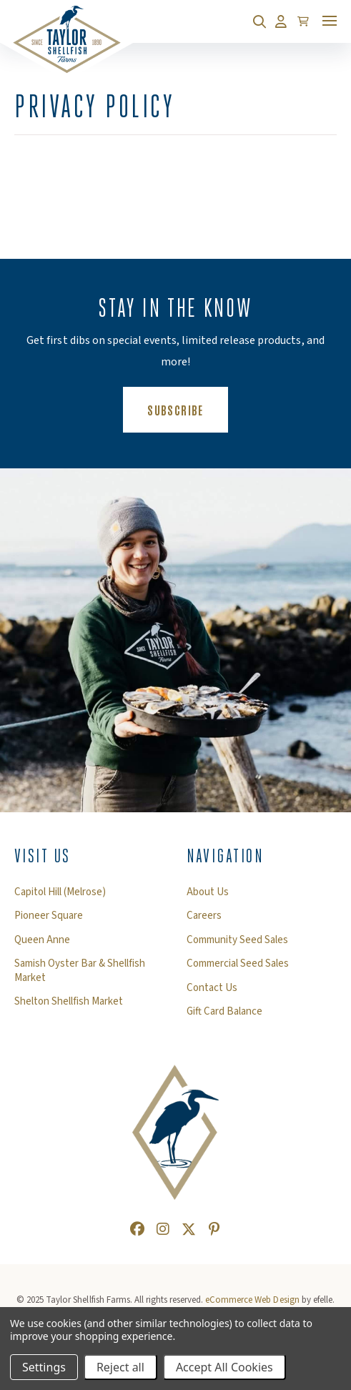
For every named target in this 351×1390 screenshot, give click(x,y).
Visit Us (42, 856)
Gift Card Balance (224, 1012)
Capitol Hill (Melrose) (60, 892)
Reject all (120, 1367)
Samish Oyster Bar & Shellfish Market (79, 971)
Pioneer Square (48, 916)
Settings (44, 1367)
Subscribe (187, 409)
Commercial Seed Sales (238, 964)
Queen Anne (42, 940)
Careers (204, 916)
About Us (208, 892)
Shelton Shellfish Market (68, 1002)
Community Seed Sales (237, 940)
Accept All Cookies (224, 1367)
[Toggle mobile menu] (329, 21)
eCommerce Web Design (252, 1299)
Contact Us (212, 988)
